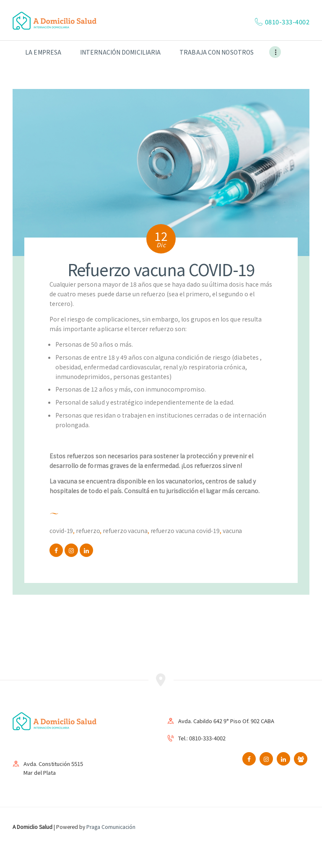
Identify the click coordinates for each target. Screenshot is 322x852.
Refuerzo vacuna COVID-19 (185, 530)
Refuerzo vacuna (125, 530)
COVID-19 (61, 530)
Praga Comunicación (110, 826)
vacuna (232, 530)
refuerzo (88, 530)
